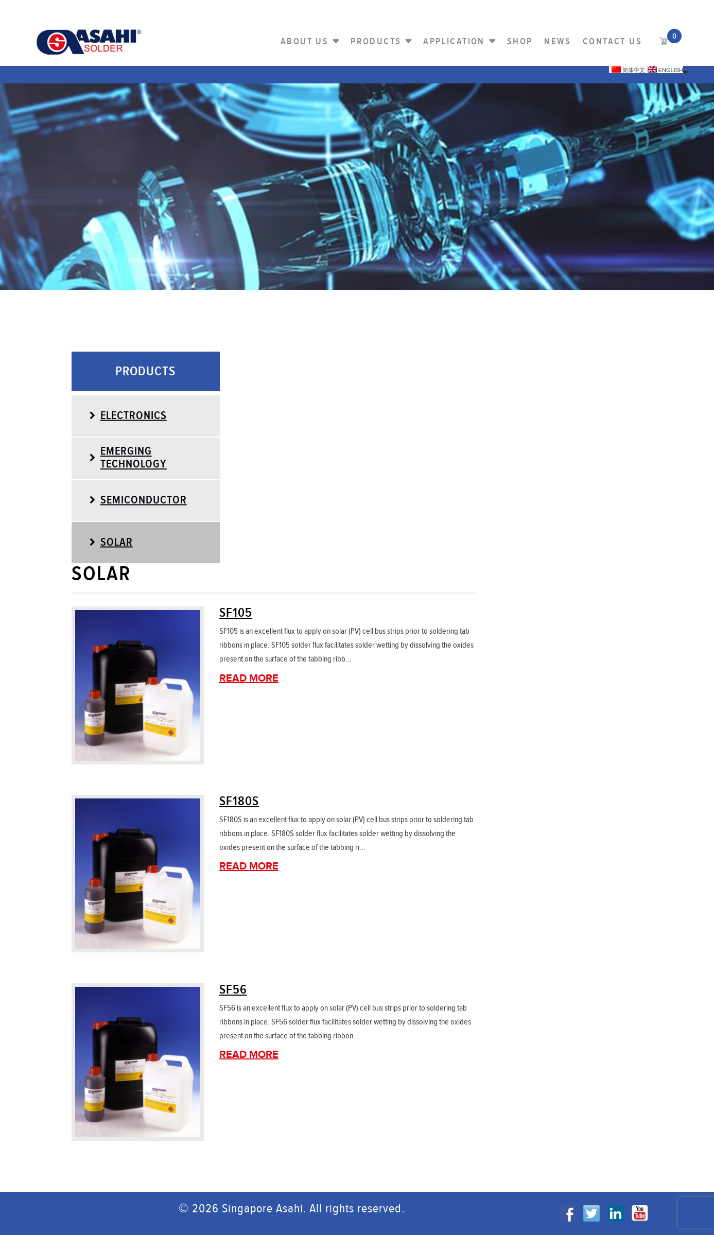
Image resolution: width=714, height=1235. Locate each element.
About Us (304, 41)
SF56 (233, 989)
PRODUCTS (376, 41)
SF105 (235, 612)
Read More (248, 678)
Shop (520, 41)
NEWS (557, 41)
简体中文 (628, 69)
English (665, 69)
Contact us (612, 41)
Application (453, 41)
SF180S (239, 801)
